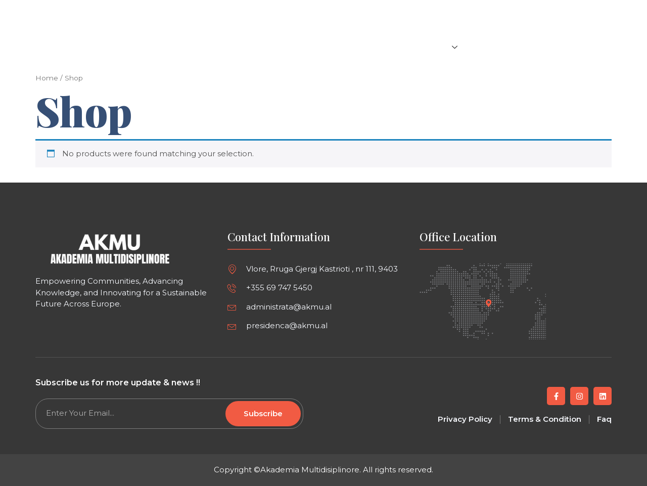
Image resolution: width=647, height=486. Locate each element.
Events (388, 47)
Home (302, 47)
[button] (602, 11)
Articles (345, 47)
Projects (438, 47)
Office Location (458, 236)
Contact (588, 47)
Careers (542, 47)
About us (493, 47)
